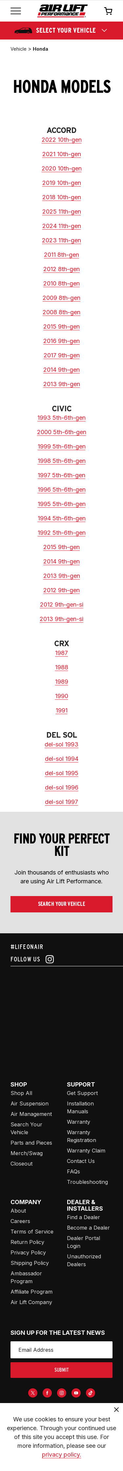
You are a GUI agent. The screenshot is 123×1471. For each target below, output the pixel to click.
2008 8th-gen (61, 312)
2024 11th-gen (61, 225)
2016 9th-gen (61, 340)
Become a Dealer (88, 1227)
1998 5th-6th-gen (62, 460)
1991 (62, 710)
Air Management (31, 1114)
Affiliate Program (31, 1291)
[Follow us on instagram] (61, 959)
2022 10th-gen (62, 139)
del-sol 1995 (61, 773)
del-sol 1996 (61, 787)
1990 (61, 696)
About (18, 1210)
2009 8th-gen (61, 297)
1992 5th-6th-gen (62, 532)
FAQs (73, 1171)
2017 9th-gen (62, 355)
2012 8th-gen (61, 269)
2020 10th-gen (62, 168)
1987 (61, 652)
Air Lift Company (31, 1302)
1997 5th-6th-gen (61, 475)
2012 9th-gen (61, 590)
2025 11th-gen (61, 211)
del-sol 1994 (61, 758)
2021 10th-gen (61, 154)
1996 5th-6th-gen (62, 489)
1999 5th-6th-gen (62, 446)
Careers (20, 1221)
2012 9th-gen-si (61, 604)
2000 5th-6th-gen (61, 432)
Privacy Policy (28, 1252)
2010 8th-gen (61, 283)
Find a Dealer (83, 1217)
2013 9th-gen (61, 384)
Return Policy (27, 1242)
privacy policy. (61, 1454)
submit (61, 1370)
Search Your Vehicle (61, 904)
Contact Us (81, 1161)
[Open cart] (108, 11)
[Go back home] (62, 11)
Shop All (21, 1093)
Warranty (78, 1122)
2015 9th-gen (61, 326)
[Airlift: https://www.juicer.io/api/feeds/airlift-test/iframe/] (66, 1016)
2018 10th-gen (61, 197)
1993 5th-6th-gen (61, 417)
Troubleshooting (87, 1182)
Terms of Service (31, 1231)
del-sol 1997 (61, 801)
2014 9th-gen (61, 369)
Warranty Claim (86, 1150)
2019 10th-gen (61, 182)
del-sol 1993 (61, 744)
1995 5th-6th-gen (62, 503)
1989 (61, 681)
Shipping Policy (29, 1263)
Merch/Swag (26, 1153)
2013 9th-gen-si (61, 618)
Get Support (82, 1093)
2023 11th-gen (61, 240)
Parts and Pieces (31, 1142)
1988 (61, 667)
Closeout (21, 1163)
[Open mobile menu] (15, 11)
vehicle (18, 49)
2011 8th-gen (61, 254)
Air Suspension (29, 1103)
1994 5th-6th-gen (62, 518)
